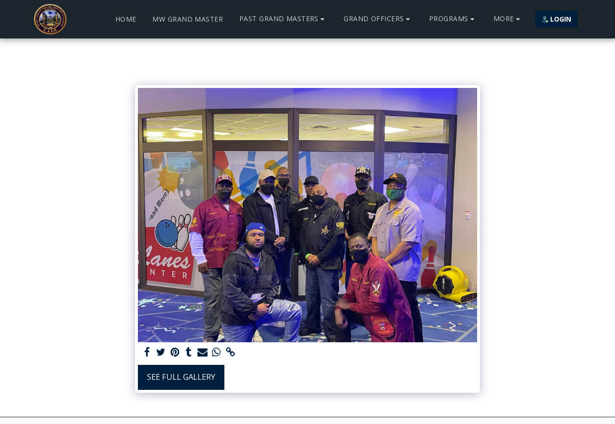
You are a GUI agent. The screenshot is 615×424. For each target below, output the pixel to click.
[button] (283, 19)
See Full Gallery (181, 376)
